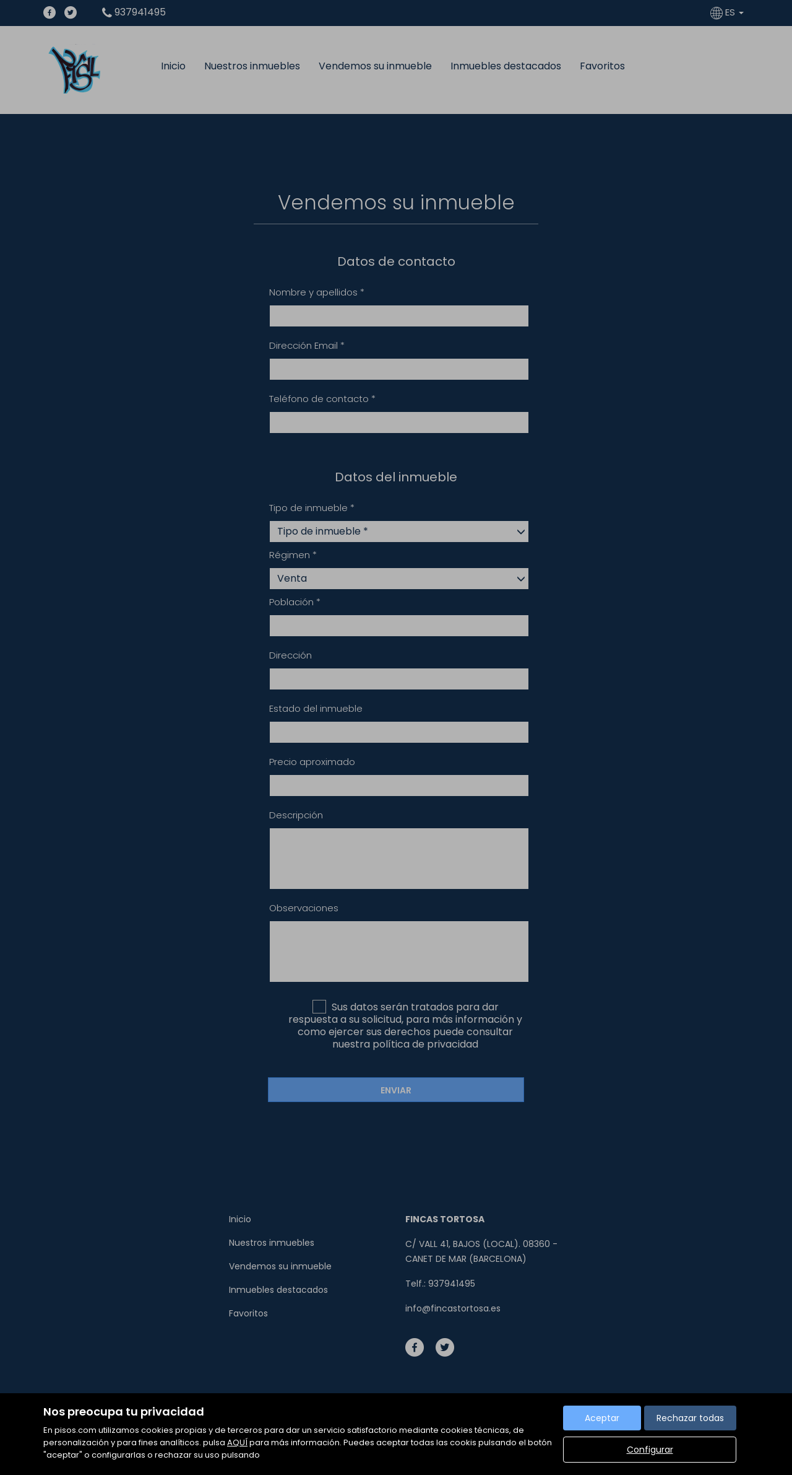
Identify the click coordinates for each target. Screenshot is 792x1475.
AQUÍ (237, 1442)
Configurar (650, 1449)
